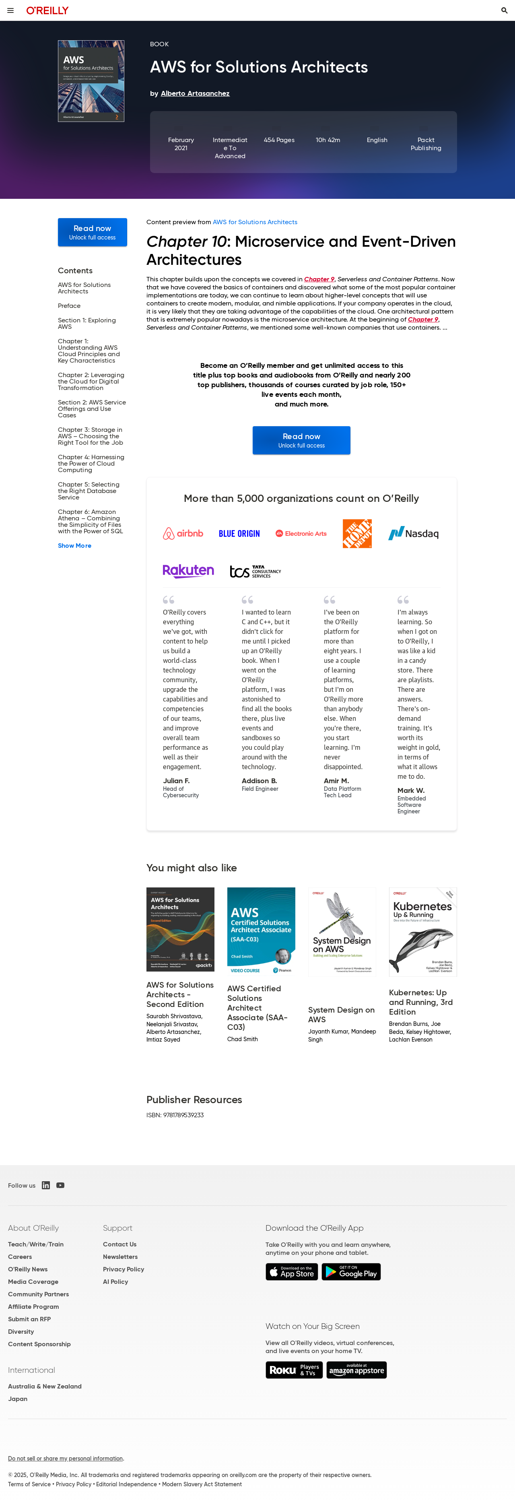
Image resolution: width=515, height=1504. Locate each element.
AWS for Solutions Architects (255, 222)
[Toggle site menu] (10, 10)
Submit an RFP (29, 1319)
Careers (20, 1256)
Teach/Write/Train (36, 1244)
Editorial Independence (126, 1484)
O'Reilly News (27, 1269)
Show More (74, 546)
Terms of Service (29, 1484)
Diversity (21, 1331)
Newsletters (120, 1256)
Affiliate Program (33, 1306)
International (31, 1370)
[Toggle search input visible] (504, 10)
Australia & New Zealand (45, 1386)
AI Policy (115, 1281)
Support (118, 1228)
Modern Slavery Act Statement (202, 1484)
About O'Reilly (33, 1228)
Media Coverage (33, 1281)
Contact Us (119, 1244)
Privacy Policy (123, 1269)
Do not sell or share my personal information (65, 1458)
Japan (17, 1399)
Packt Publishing (426, 144)
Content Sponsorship (39, 1344)
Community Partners (38, 1294)
